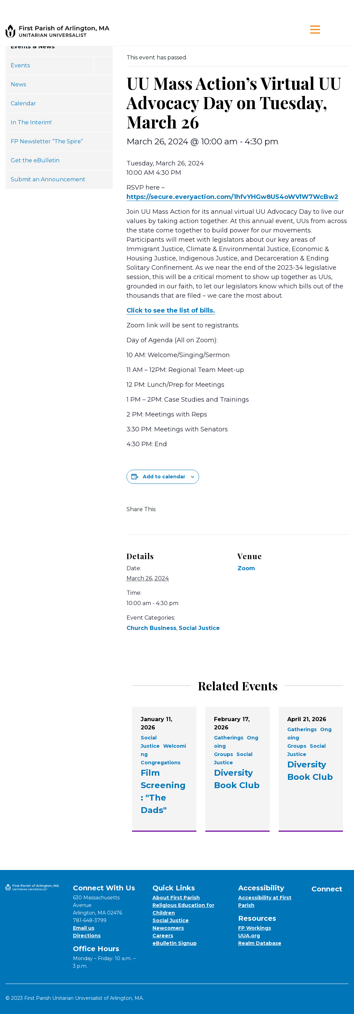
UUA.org (249, 935)
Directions (87, 935)
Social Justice (199, 628)
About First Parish (176, 898)
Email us (83, 928)
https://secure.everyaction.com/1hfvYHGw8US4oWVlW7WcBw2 (232, 197)
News (18, 84)
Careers (162, 935)
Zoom (246, 568)
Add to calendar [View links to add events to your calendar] (164, 476)
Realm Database (259, 943)
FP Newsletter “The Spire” (47, 141)
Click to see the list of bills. (171, 310)
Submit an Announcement (48, 179)
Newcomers (168, 928)
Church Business (151, 628)
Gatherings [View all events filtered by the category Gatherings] (228, 738)
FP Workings (254, 928)
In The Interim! (31, 122)
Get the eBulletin (35, 160)
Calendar (23, 103)
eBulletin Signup (174, 943)
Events (20, 65)
